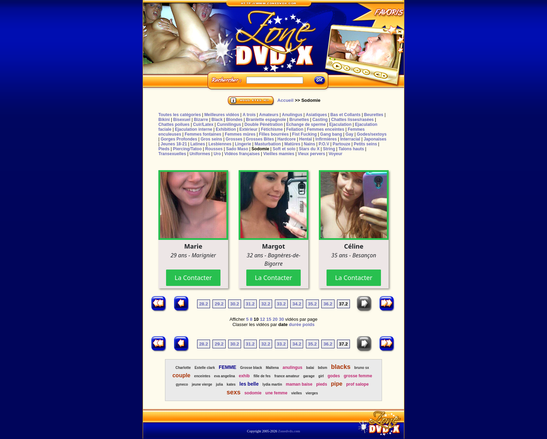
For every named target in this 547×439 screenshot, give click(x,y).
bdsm (322, 368)
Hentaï (305, 139)
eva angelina (224, 376)
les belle (248, 384)
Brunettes (299, 119)
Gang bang (331, 134)
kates (231, 384)
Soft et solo (284, 148)
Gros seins (211, 139)
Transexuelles (172, 153)
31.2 (250, 303)
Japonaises (375, 139)
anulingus (292, 367)
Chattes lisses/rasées (352, 119)
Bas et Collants (345, 114)
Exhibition (226, 129)
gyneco (182, 384)
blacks (341, 366)
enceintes (202, 376)
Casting (320, 119)
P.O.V (324, 144)
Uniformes (199, 153)
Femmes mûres (240, 134)
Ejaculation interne (193, 129)
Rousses (214, 148)
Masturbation (268, 144)
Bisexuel (181, 119)
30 (281, 319)
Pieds (164, 148)
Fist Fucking (304, 134)
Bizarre (201, 119)
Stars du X (309, 148)
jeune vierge (202, 384)
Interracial (350, 139)
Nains (309, 144)
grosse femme (358, 375)
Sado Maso (237, 148)
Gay (349, 134)
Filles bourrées (274, 134)
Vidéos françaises (242, 153)
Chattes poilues (173, 124)
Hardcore (286, 139)
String (329, 148)
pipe (336, 384)
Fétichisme (272, 129)
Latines (197, 144)
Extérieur (248, 129)
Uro (217, 153)
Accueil (285, 100)
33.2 (281, 303)
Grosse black (251, 368)
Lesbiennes (219, 144)
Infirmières (326, 139)
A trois (249, 114)
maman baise (299, 384)
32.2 (265, 303)
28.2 (203, 303)
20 (274, 319)
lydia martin (272, 384)
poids (308, 324)
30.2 (234, 303)
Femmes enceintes (325, 129)
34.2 (296, 303)
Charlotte (183, 368)
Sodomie (260, 148)
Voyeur (336, 153)
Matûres (292, 144)
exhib (244, 375)
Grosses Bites (260, 139)
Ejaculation (340, 124)
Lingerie (243, 144)
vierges (312, 393)
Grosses (234, 139)
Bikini (164, 119)
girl (321, 376)
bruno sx (361, 368)
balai (310, 368)
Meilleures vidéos (221, 114)
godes (334, 375)
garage (309, 376)
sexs (234, 392)
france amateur (286, 376)
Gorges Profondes (178, 139)
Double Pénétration (264, 124)
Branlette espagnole (266, 119)
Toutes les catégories (179, 114)
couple (181, 375)
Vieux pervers (311, 153)
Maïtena (272, 368)
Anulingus (292, 114)
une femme (276, 393)
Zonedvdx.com (289, 431)
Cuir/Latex (203, 124)
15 (268, 319)
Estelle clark (205, 368)
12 (262, 319)
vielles (296, 393)
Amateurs (268, 114)
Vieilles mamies (278, 153)
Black (217, 119)
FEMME (228, 367)
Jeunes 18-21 (173, 144)
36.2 (327, 303)
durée (295, 324)
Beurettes (373, 114)
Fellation (294, 129)
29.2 (219, 303)
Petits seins (365, 144)
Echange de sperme (306, 124)
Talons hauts (351, 148)
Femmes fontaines (203, 134)
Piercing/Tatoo (187, 148)
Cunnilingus (229, 124)
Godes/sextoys (372, 134)
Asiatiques (316, 114)
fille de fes (262, 376)
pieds (321, 384)
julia (219, 384)
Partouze (341, 144)
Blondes (234, 119)
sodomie (252, 393)
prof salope (357, 384)
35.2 (312, 303)
